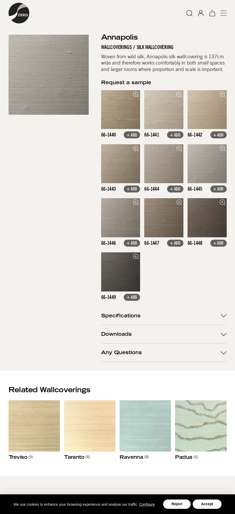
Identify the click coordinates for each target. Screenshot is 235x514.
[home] (19, 13)
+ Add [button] (132, 135)
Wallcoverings (116, 47)
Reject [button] (176, 504)
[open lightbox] (120, 109)
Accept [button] (207, 504)
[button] (221, 13)
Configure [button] (147, 504)
